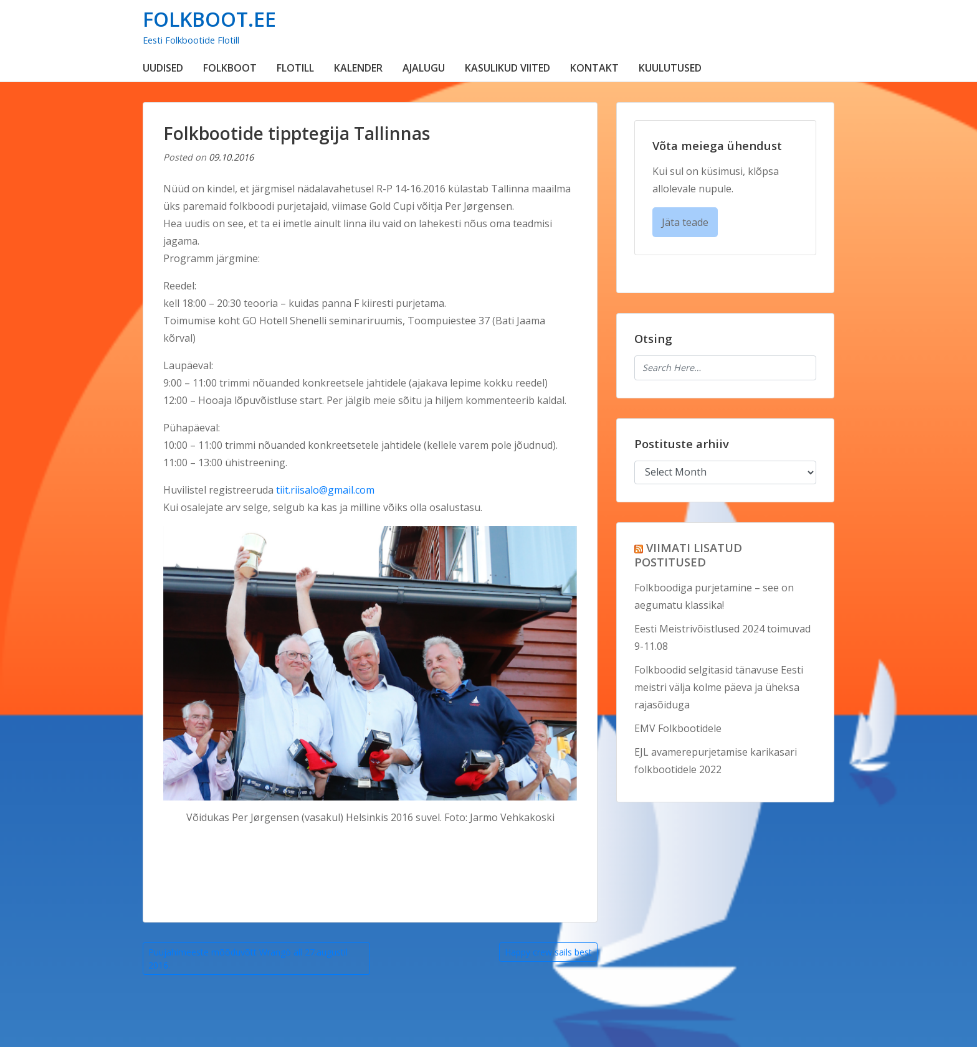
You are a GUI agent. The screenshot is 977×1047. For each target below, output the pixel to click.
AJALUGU (424, 68)
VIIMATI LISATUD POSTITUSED (688, 555)
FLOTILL (295, 68)
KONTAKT (594, 68)
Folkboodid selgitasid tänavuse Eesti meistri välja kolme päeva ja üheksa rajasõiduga (718, 687)
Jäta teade (685, 222)
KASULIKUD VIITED (507, 68)
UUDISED (163, 68)
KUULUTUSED (670, 68)
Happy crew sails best (548, 952)
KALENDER (358, 68)
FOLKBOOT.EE (209, 19)
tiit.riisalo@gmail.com (325, 490)
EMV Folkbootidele (678, 728)
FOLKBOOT (230, 68)
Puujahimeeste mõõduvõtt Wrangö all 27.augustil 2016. (248, 958)
